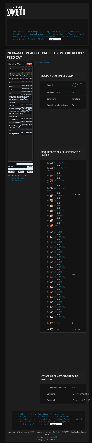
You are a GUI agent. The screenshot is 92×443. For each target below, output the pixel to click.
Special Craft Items (57, 34)
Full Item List (18, 31)
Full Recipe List (35, 31)
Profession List (50, 36)
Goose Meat (59, 210)
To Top (43, 424)
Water (56, 329)
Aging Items (18, 39)
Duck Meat (58, 205)
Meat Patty (58, 175)
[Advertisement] (44, 24)
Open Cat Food (60, 163)
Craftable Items (37, 34)
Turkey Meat (59, 215)
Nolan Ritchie (52, 437)
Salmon (57, 225)
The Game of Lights (16, 180)
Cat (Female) (59, 237)
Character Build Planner (70, 36)
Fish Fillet (58, 220)
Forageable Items (72, 31)
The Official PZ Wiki (35, 39)
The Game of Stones (16, 178)
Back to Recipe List (42, 63)
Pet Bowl (57, 323)
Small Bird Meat (60, 195)
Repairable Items (53, 31)
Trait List (36, 36)
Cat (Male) (58, 232)
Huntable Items (19, 34)
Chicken (57, 200)
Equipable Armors (21, 36)
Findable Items (75, 34)
